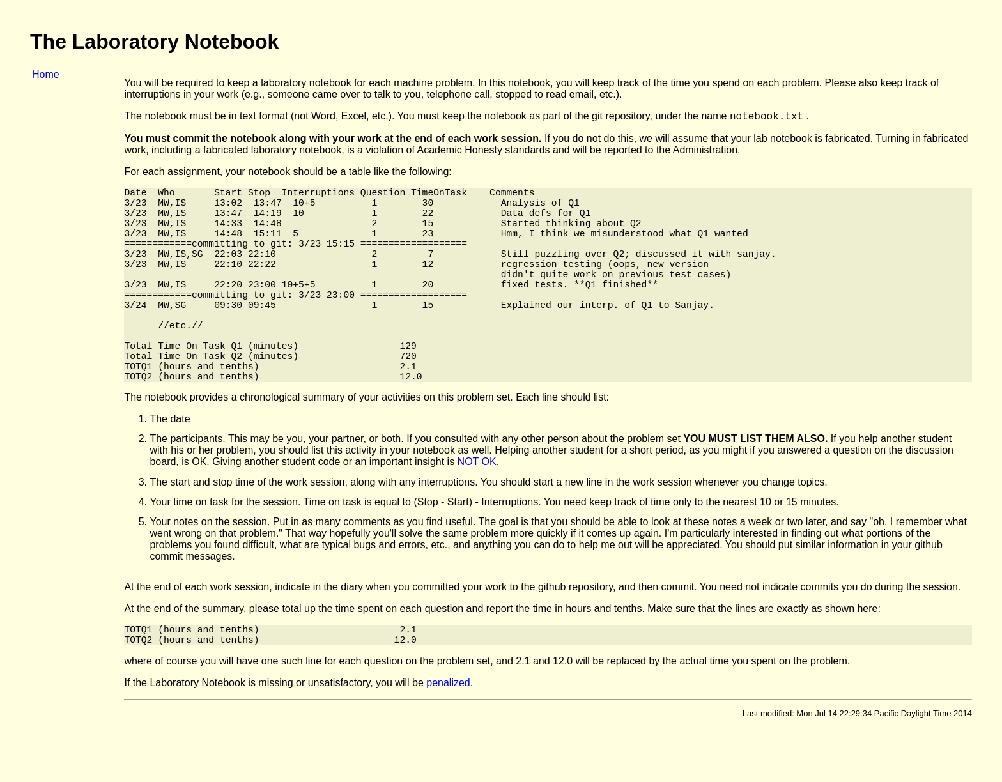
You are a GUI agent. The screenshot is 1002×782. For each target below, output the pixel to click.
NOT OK (477, 512)
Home (45, 74)
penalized (448, 738)
